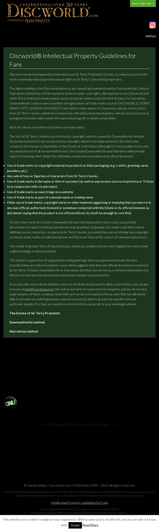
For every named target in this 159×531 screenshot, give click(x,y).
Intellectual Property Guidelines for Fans (79, 502)
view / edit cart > (143, 3)
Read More (90, 525)
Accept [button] (75, 525)
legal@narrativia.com (39, 289)
